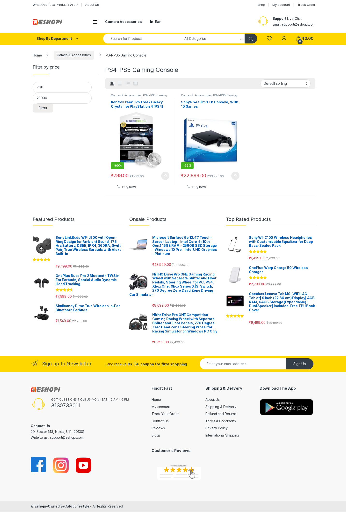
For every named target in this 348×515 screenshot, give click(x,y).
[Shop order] (286, 83)
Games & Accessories (74, 55)
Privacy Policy (216, 428)
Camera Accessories (123, 22)
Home (37, 55)
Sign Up (299, 364)
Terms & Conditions (220, 421)
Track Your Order (165, 414)
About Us (92, 5)
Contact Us (160, 421)
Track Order (306, 5)
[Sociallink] (39, 465)
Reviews (158, 428)
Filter (42, 108)
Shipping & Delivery (220, 407)
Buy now (129, 187)
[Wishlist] (269, 38)
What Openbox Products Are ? (55, 5)
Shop (261, 5)
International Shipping (222, 435)
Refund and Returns (220, 414)
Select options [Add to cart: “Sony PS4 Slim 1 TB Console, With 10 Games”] (235, 176)
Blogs (156, 435)
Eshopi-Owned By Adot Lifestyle (62, 506)
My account (281, 5)
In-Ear (155, 22)
